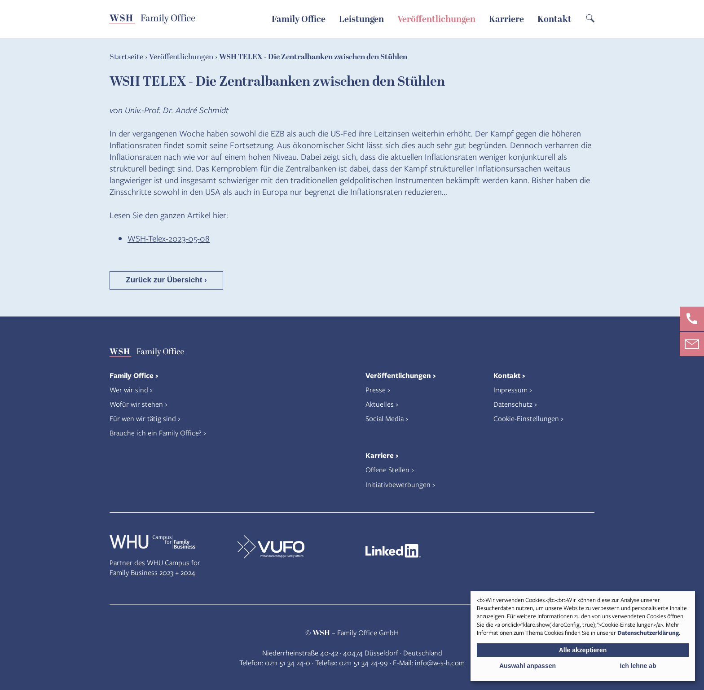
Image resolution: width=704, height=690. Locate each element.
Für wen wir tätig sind (143, 418)
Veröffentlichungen (436, 19)
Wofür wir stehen (136, 404)
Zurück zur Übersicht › (166, 280)
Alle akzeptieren (583, 650)
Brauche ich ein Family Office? (156, 432)
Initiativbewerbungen (398, 484)
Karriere (506, 19)
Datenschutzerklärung (648, 632)
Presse (375, 389)
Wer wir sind (129, 389)
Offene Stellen (387, 469)
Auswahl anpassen (527, 665)
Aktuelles (379, 404)
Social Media (384, 418)
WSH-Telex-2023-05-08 (169, 238)
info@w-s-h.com (440, 662)
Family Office (299, 19)
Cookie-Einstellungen (526, 418)
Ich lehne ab (638, 665)
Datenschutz (512, 404)
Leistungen (361, 19)
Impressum (510, 389)
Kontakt (554, 19)
